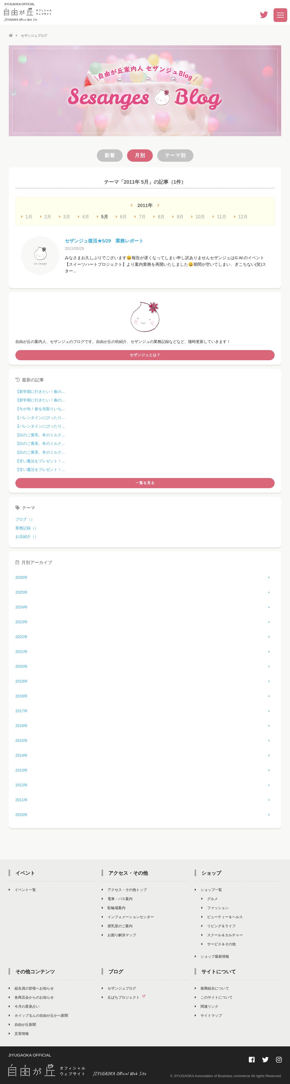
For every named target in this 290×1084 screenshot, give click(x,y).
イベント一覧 (22, 889)
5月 (102, 216)
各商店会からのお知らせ (31, 997)
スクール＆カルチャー (222, 934)
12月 (241, 216)
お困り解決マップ (119, 934)
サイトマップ (208, 1015)
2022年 (21, 636)
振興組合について (212, 988)
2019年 (21, 680)
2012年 (21, 784)
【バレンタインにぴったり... (40, 417)
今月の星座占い (24, 1006)
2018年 (21, 695)
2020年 (21, 666)
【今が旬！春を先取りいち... (40, 408)
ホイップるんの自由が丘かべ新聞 (38, 1015)
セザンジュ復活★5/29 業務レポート (106, 240)
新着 (110, 155)
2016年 (21, 725)
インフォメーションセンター (128, 916)
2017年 (21, 710)
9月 (178, 216)
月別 (140, 155)
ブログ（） (25, 519)
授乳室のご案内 (117, 925)
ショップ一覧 (208, 889)
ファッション (215, 907)
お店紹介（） (26, 536)
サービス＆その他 (218, 943)
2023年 (21, 621)
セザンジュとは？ (145, 355)
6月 (121, 216)
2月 (45, 216)
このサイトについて (214, 997)
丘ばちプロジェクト (126, 997)
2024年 (21, 606)
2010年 (21, 814)
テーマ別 (175, 155)
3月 (64, 216)
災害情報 (19, 1033)
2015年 (21, 740)
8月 (159, 216)
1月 (26, 216)
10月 (198, 216)
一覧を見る (145, 482)
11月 (219, 216)
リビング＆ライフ (218, 925)
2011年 (21, 799)
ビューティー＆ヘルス (222, 916)
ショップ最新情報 (212, 956)
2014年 (21, 755)
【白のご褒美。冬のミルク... (40, 434)
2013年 (21, 769)
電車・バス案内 (117, 898)
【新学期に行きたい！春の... (40, 391)
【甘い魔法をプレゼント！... (40, 460)
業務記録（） (26, 528)
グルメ (209, 898)
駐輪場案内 (113, 907)
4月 (83, 216)
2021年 (21, 651)
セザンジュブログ (119, 988)
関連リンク (206, 1006)
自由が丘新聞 (22, 1024)
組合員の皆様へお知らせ (31, 988)
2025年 (21, 592)
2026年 (21, 577)
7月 (140, 216)
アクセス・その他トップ (124, 889)
